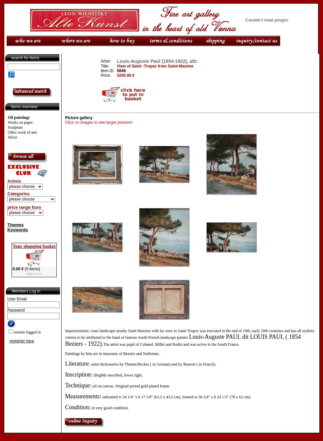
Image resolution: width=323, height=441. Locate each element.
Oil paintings (18, 117)
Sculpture (15, 127)
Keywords (17, 229)
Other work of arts (22, 132)
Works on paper (20, 122)
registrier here (22, 341)
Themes (15, 224)
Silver (12, 137)
